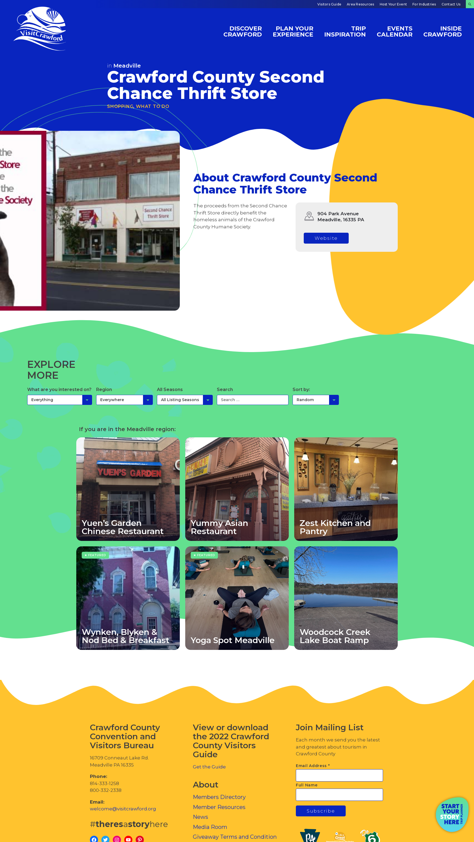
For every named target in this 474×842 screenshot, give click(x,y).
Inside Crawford (442, 31)
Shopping (120, 106)
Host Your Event (393, 4)
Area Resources (360, 4)
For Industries (424, 4)
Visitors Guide (329, 4)
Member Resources (219, 807)
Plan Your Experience (293, 31)
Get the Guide (209, 767)
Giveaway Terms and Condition (235, 837)
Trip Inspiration (345, 31)
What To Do (152, 106)
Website (326, 238)
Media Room (210, 827)
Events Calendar (394, 31)
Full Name (306, 785)
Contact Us (451, 4)
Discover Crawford (242, 31)
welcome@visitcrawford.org (123, 808)
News (200, 817)
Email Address (313, 765)
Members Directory (219, 797)
